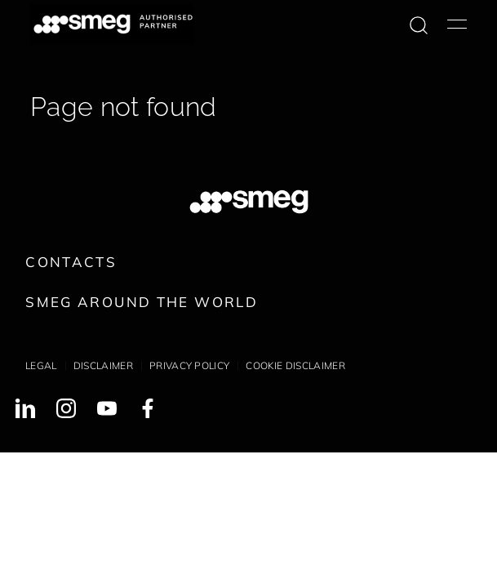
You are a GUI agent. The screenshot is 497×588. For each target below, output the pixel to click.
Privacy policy (189, 365)
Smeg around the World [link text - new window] (141, 301)
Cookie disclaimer (295, 365)
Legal (41, 365)
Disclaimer (103, 365)
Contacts (71, 261)
